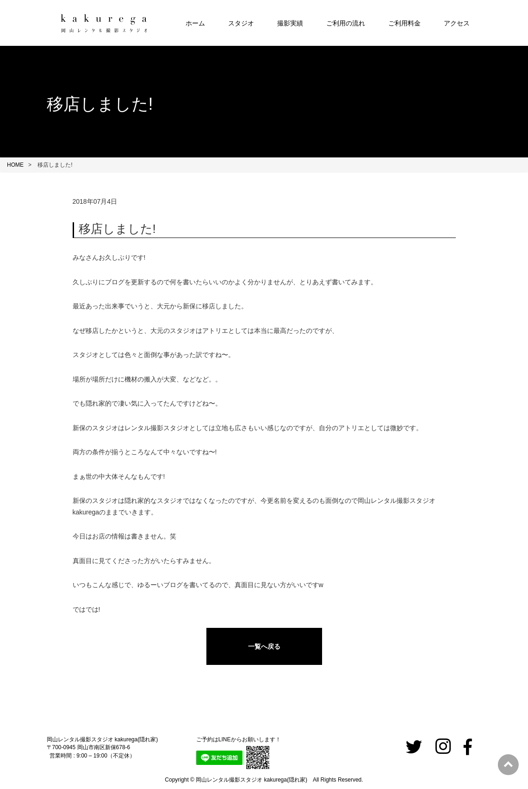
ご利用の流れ (345, 23)
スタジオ (241, 23)
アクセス (457, 23)
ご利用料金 (404, 23)
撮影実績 (290, 23)
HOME (15, 165)
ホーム (195, 23)
